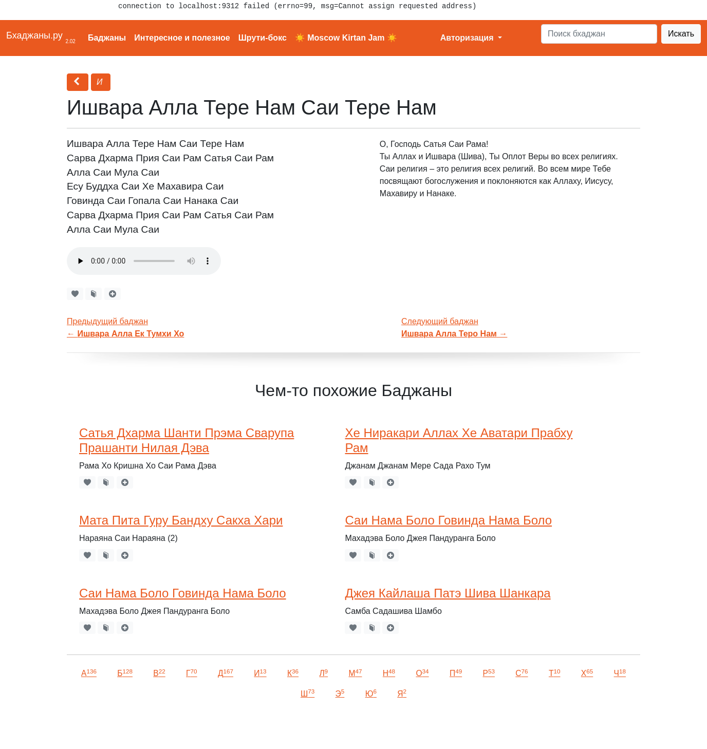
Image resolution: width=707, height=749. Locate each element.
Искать (681, 33)
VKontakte (126, 726)
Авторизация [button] (468, 37)
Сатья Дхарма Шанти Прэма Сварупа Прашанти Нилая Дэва (186, 440)
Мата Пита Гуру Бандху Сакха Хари (181, 520)
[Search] (599, 34)
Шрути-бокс (262, 37)
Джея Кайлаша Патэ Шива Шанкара (447, 593)
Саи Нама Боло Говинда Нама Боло (448, 520)
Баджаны (107, 37)
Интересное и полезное (182, 37)
